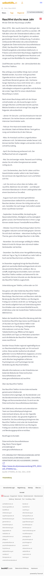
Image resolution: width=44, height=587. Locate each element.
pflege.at (5, 539)
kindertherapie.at (8, 525)
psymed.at (26, 545)
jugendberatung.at (28, 522)
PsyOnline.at (6, 548)
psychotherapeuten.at (9, 545)
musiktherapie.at (27, 534)
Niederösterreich (28, 496)
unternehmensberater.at (10, 560)
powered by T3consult (36, 574)
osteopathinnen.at (8, 537)
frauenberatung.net (28, 519)
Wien (33, 499)
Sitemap (30, 488)
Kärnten (20, 496)
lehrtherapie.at (27, 528)
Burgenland (13, 496)
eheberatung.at (7, 513)
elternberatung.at (28, 513)
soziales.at (6, 554)
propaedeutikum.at (8, 542)
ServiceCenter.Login (9, 488)
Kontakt (22, 492)
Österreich (5, 496)
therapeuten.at (7, 557)
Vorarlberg (28, 499)
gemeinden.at (7, 522)
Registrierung (21, 488)
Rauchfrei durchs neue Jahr (18, 19)
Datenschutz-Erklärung (21, 568)
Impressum (34, 568)
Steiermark (18, 499)
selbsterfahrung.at (8, 551)
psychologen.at (27, 542)
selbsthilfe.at (26, 551)
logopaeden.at (7, 531)
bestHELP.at (26, 507)
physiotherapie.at (28, 539)
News (6, 8)
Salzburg (11, 499)
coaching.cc (26, 510)
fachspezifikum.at (28, 516)
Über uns (38, 488)
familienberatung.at (8, 519)
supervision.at (27, 554)
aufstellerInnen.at (8, 504)
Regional (20, 13)
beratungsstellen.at (8, 507)
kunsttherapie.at (27, 525)
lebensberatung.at (8, 528)
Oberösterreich (38, 496)
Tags (12, 13)
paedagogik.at (27, 537)
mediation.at (6, 534)
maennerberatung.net (29, 531)
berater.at (25, 504)
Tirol (23, 499)
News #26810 (12, 8)
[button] (41, 3)
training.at (26, 557)
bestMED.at (6, 510)
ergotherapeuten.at (8, 516)
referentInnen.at (27, 548)
